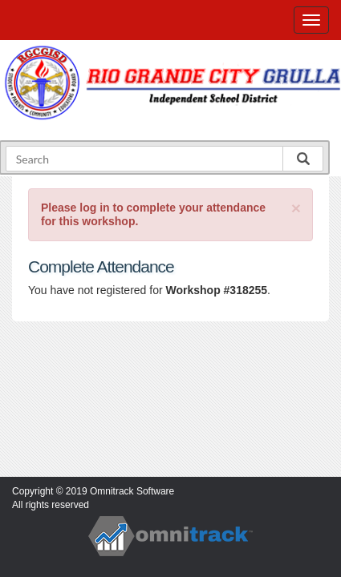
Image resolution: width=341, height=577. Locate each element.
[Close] (296, 208)
